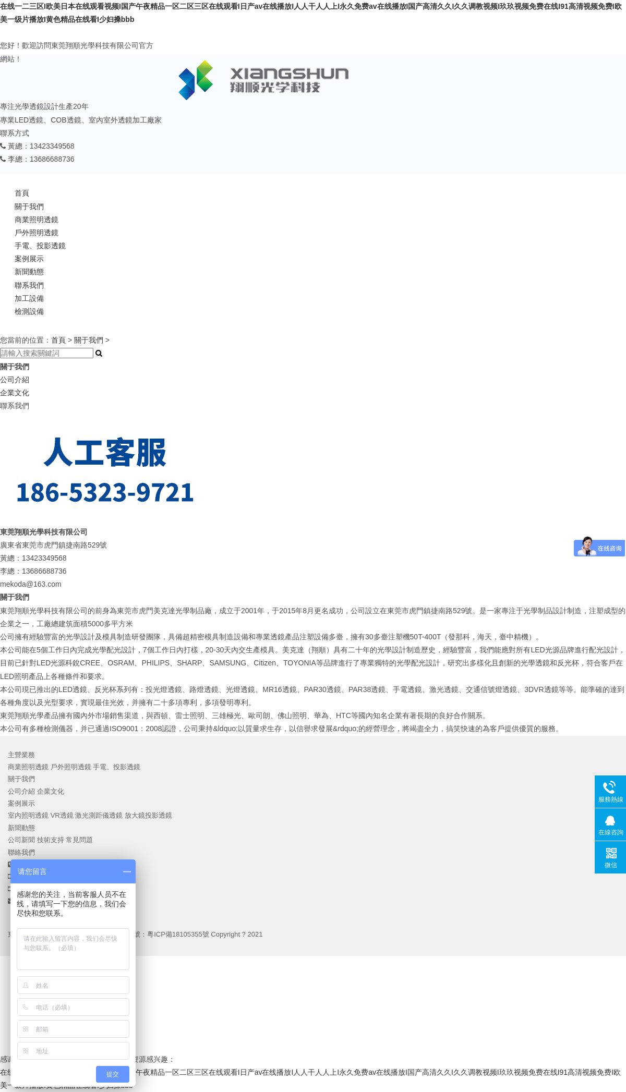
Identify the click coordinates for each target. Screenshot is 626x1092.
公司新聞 (21, 840)
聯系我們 (29, 285)
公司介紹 (21, 791)
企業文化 (50, 791)
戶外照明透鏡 (36, 232)
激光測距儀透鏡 (99, 815)
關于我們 (29, 206)
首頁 (22, 193)
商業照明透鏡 (36, 219)
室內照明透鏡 (28, 815)
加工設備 (29, 298)
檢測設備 (29, 311)
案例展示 (29, 258)
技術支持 (50, 840)
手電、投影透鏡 (40, 245)
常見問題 (79, 840)
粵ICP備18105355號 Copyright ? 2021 (191, 934)
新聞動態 (29, 272)
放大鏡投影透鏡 (148, 815)
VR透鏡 (62, 815)
